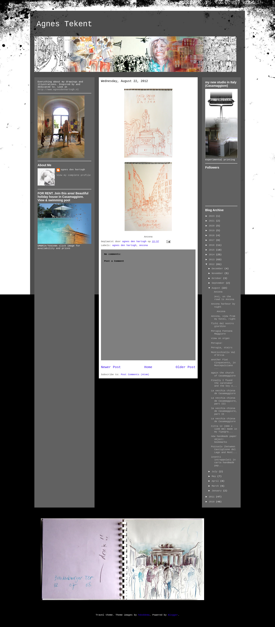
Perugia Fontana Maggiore (221, 332)
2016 (212, 245)
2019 (212, 230)
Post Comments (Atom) (135, 374)
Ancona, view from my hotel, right (223, 317)
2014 (212, 254)
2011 (212, 496)
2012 (212, 264)
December (218, 268)
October (217, 278)
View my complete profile (73, 175)
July (215, 471)
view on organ (220, 338)
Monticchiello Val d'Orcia (223, 353)
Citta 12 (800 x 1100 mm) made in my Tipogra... (224, 429)
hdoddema (144, 615)
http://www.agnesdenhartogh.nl (58, 89)
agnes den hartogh (124, 245)
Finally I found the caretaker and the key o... (224, 383)
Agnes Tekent (64, 24)
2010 (212, 501)
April (216, 481)
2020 (212, 225)
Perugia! (216, 343)
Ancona (143, 245)
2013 (212, 259)
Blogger (173, 615)
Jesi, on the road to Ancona (222, 298)
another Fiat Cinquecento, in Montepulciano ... (223, 364)
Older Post (186, 367)
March (216, 486)
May (214, 476)
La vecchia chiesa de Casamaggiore (223, 392)
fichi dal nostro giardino (222, 325)
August (217, 288)
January (217, 490)
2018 (212, 235)
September (219, 283)
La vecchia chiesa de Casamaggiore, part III (224, 401)
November (218, 273)
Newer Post (111, 367)
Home (148, 367)
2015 (212, 250)
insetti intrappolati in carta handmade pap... (223, 461)
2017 (212, 240)
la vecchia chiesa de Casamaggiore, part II (224, 411)
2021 (212, 221)
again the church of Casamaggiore (223, 374)
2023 (212, 216)
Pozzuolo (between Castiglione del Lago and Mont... (224, 449)
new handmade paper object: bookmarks (224, 439)
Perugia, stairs (221, 347)
